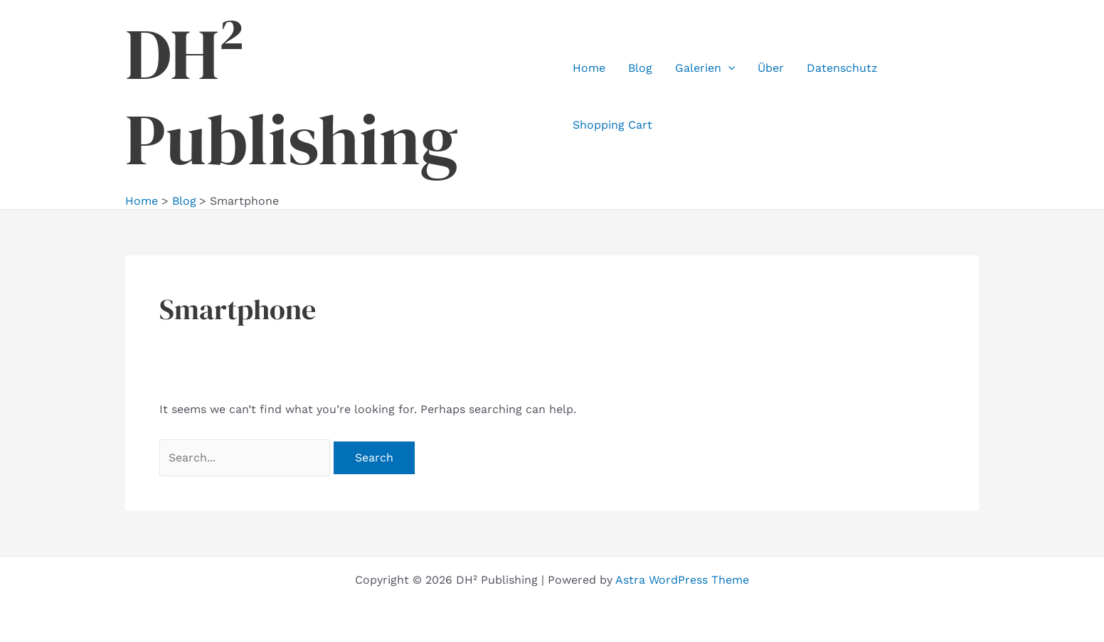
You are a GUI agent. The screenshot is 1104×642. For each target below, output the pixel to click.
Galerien (705, 68)
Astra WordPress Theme (682, 580)
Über (771, 68)
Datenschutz (842, 68)
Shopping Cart (612, 125)
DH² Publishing (291, 96)
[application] (728, 68)
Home (589, 68)
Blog (640, 68)
